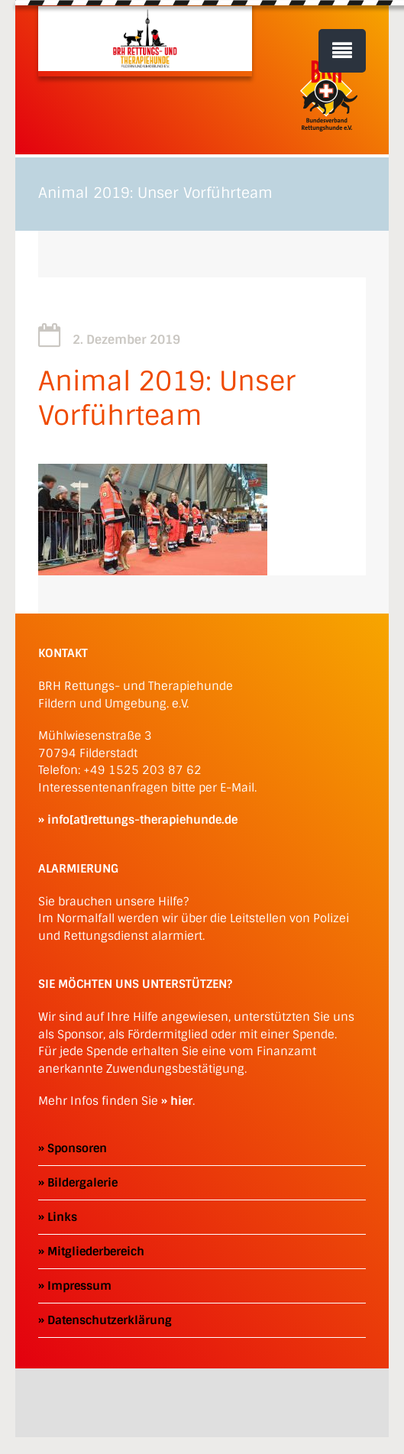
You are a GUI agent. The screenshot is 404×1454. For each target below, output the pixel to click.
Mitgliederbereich (95, 1251)
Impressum (79, 1286)
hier (181, 1101)
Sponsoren (77, 1148)
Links (62, 1217)
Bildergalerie (82, 1182)
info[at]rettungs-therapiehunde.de (142, 819)
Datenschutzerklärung (109, 1320)
